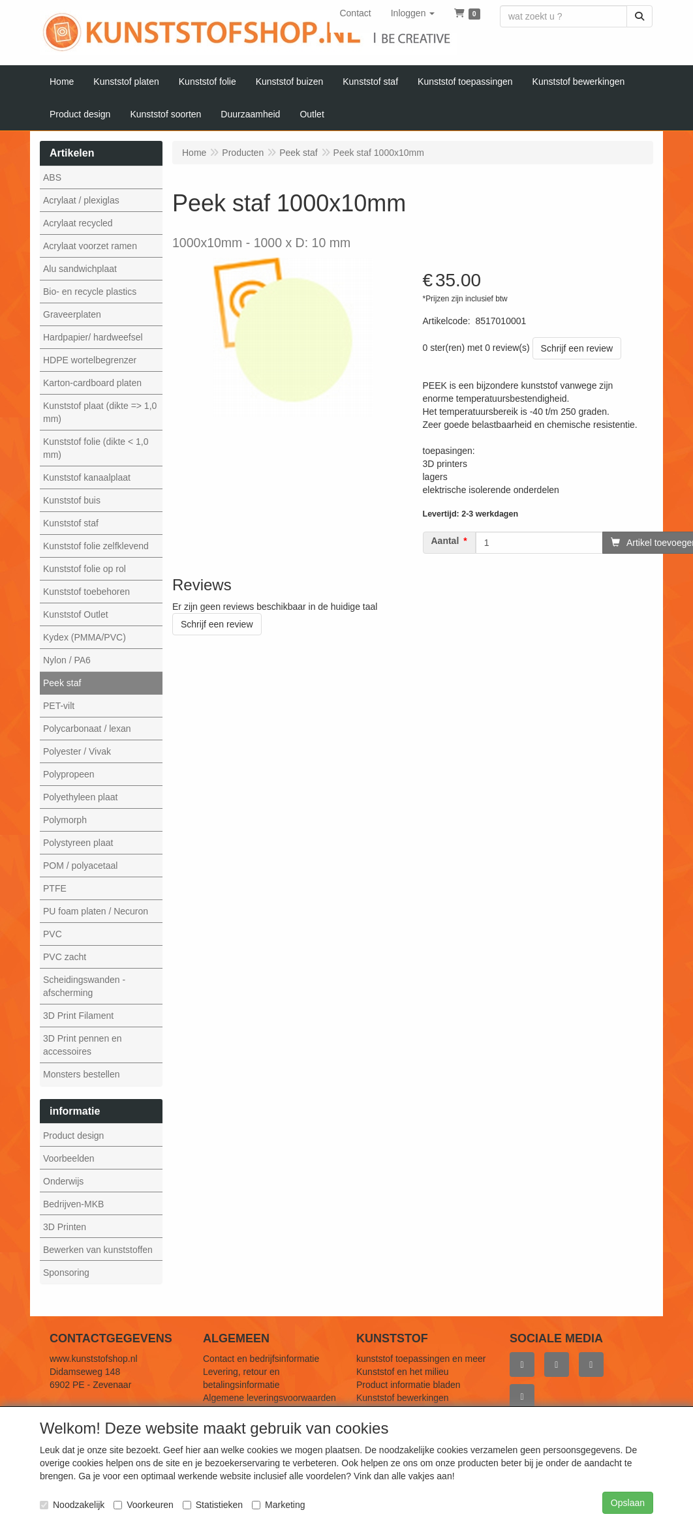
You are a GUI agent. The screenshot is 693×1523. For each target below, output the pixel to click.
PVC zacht (64, 957)
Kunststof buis (71, 500)
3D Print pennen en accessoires (82, 1045)
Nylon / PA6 (67, 660)
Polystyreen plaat (78, 842)
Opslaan (628, 1503)
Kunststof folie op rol (84, 569)
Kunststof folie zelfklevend (96, 546)
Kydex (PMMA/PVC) (84, 637)
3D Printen (64, 1227)
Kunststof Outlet (75, 614)
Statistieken (213, 1505)
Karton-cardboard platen (92, 383)
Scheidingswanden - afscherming (84, 986)
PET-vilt (58, 706)
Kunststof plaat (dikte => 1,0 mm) (100, 412)
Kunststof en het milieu (402, 1371)
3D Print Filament (78, 1015)
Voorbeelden (69, 1158)
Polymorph (65, 820)
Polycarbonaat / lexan (87, 728)
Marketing (278, 1505)
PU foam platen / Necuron (95, 911)
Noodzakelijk (72, 1505)
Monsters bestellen (81, 1074)
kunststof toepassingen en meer (420, 1358)
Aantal (445, 541)
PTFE (55, 888)
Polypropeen (69, 774)
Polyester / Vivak (77, 751)
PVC (52, 934)
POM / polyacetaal (80, 865)
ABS (52, 177)
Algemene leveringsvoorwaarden (269, 1398)
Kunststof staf (71, 523)
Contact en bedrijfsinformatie (261, 1358)
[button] (413, 13)
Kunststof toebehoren (86, 591)
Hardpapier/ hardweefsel (93, 337)
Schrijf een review (577, 348)
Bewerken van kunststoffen (98, 1249)
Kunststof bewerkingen (402, 1398)
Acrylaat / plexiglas (81, 200)
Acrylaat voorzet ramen (90, 246)
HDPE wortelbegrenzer (89, 360)
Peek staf (62, 683)
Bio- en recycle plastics (89, 291)
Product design (73, 1135)
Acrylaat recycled (78, 223)
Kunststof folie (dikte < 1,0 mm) (95, 448)
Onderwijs (63, 1181)
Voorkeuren (144, 1505)
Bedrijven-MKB (73, 1204)
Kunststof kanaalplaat (87, 477)
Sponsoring (66, 1272)
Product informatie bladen (408, 1385)
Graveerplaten (72, 314)
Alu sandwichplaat (80, 269)
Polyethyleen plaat (80, 797)
